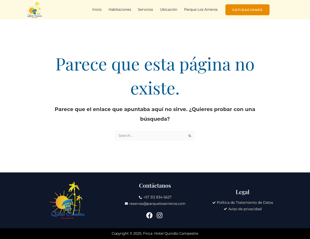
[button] (247, 9)
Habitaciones (119, 10)
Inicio (97, 10)
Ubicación (168, 10)
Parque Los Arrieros (201, 10)
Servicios (145, 10)
